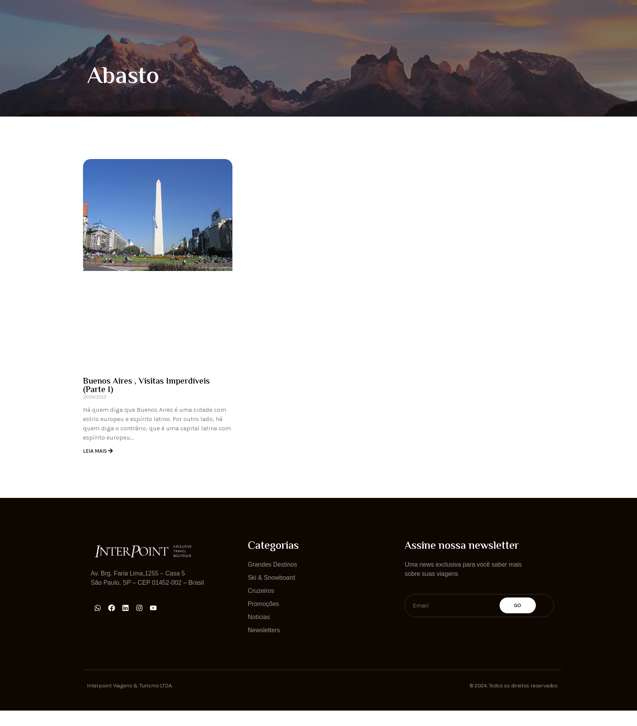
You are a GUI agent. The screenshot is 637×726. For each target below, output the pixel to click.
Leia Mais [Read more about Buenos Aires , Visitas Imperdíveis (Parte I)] (95, 451)
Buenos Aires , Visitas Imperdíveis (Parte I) (146, 386)
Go (518, 605)
